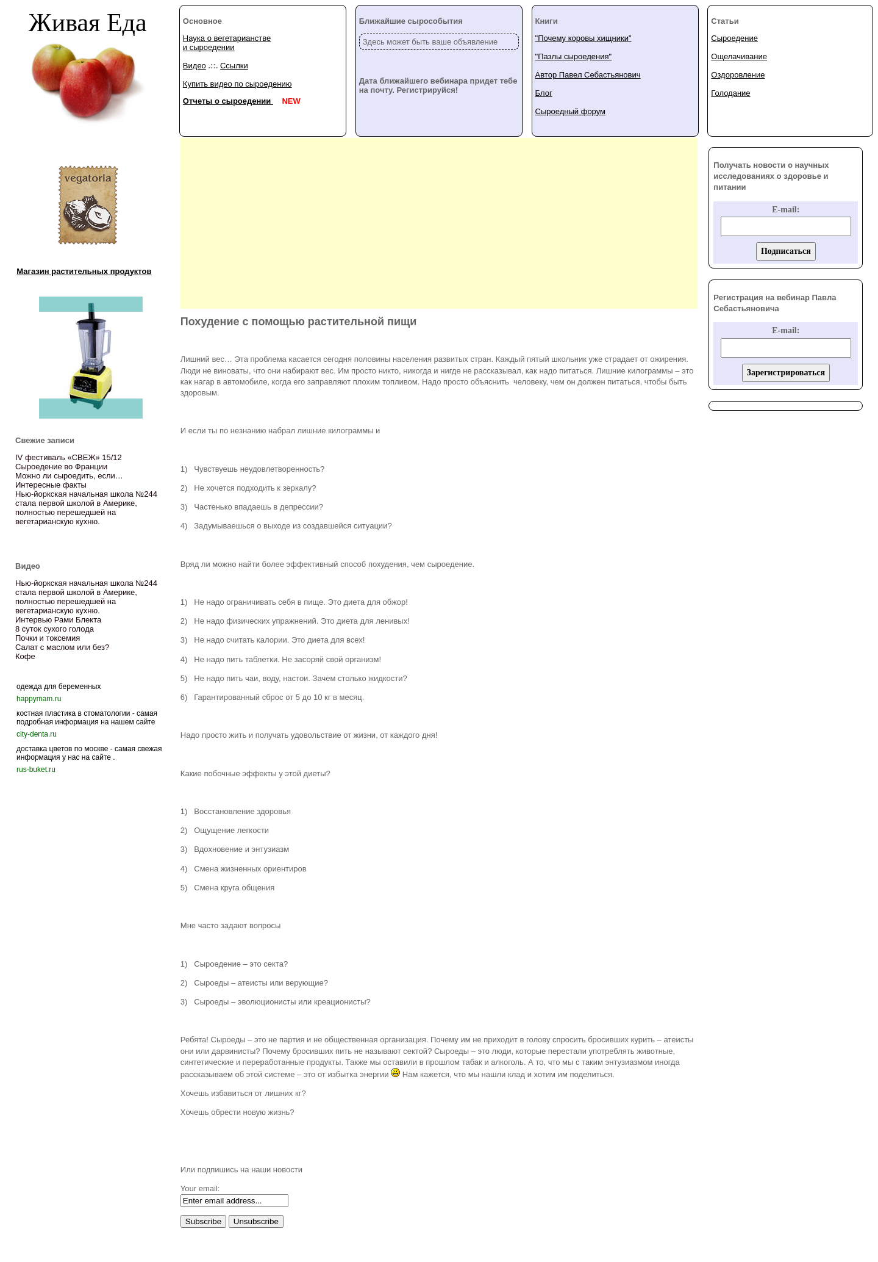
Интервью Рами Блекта (58, 619)
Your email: (200, 1188)
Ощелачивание (739, 56)
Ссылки (234, 65)
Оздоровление (738, 74)
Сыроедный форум (570, 111)
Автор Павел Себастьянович (588, 74)
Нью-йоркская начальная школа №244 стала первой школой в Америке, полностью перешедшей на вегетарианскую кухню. (86, 507)
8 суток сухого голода (54, 628)
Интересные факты (51, 484)
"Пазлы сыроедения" (573, 56)
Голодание (730, 93)
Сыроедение (734, 38)
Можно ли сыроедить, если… (69, 475)
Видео (194, 65)
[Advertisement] (438, 223)
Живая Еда (88, 23)
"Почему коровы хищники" (583, 38)
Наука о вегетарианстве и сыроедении (227, 43)
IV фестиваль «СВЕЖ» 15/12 (68, 457)
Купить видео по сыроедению (237, 83)
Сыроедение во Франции (61, 466)
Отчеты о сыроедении (228, 101)
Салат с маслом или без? (62, 647)
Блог (543, 93)
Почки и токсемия (47, 638)
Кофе (25, 656)
